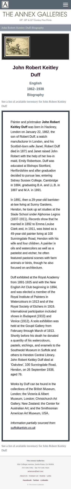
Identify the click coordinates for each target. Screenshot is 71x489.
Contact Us (33, 476)
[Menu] (65, 5)
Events (42, 476)
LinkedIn (44, 480)
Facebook (27, 480)
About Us (23, 476)
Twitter (36, 480)
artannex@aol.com (35, 471)
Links (49, 476)
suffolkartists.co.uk (23, 427)
